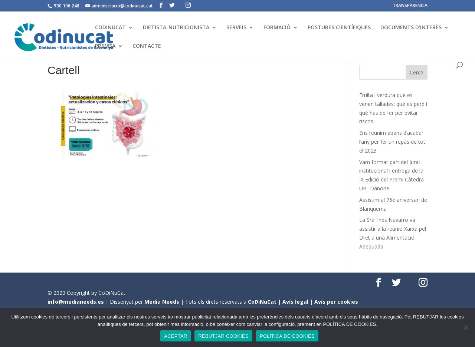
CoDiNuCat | (265, 301)
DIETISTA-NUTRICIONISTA (176, 28)
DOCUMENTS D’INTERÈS (411, 28)
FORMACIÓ (277, 28)
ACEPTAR (175, 336)
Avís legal (295, 301)
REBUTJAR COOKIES (223, 336)
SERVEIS (236, 28)
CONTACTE (146, 46)
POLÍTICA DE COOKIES (287, 336)
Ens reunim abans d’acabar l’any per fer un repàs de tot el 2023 (392, 141)
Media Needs (161, 301)
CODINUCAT (110, 28)
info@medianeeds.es (76, 301)
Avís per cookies (336, 301)
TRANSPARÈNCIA (410, 6)
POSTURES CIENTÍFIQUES (339, 28)
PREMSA (105, 46)
